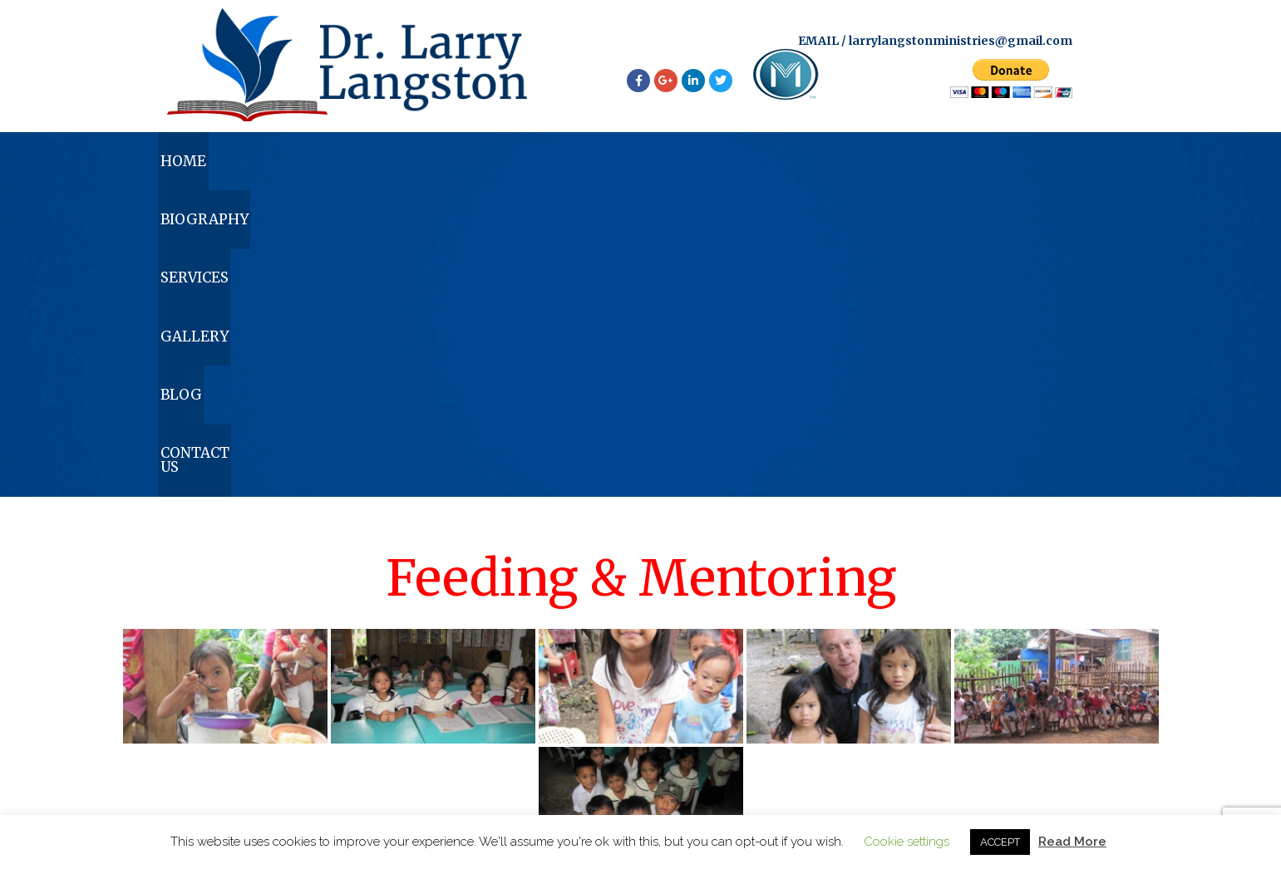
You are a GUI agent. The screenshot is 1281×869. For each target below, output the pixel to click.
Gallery (723, 169)
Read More (1072, 841)
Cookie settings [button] (906, 841)
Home (228, 169)
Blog (871, 169)
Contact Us (1031, 169)
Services (561, 169)
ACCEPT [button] (1000, 842)
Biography (390, 169)
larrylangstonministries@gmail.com (960, 43)
